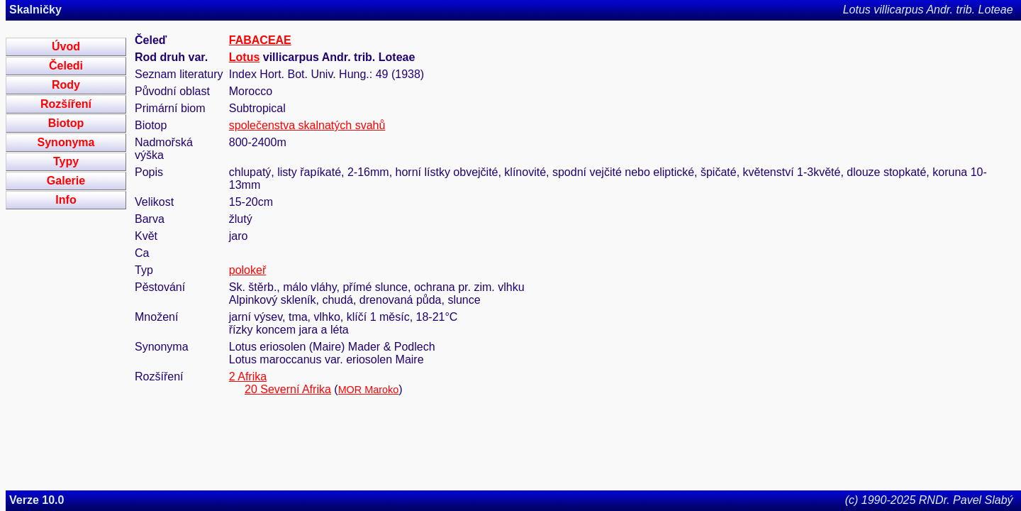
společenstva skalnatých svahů (307, 125)
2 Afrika (248, 376)
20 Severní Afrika (288, 389)
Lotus (244, 57)
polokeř (247, 270)
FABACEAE (260, 40)
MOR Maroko (368, 389)
